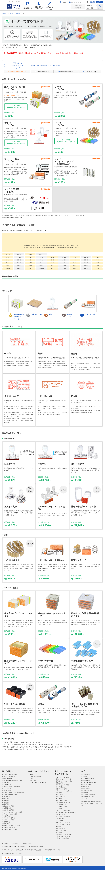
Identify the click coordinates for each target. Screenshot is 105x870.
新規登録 (92, 2)
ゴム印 (31, 778)
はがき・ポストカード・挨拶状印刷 (13, 792)
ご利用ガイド (64, 2)
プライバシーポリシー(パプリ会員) (13, 850)
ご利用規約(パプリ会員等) (34, 850)
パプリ (84, 771)
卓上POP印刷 (7, 790)
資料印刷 (6, 782)
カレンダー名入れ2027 (62, 777)
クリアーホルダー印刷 (62, 785)
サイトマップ (86, 798)
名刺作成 (6, 798)
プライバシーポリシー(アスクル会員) (13, 846)
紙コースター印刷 (61, 830)
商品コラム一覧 (86, 784)
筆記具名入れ (60, 783)
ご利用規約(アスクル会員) (35, 846)
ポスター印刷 (7, 784)
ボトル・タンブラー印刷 (63, 816)
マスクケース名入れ (61, 806)
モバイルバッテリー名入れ (63, 822)
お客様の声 (85, 792)
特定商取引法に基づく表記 (52, 850)
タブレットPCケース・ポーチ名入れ (66, 812)
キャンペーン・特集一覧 (89, 782)
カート (100, 7)
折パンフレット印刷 (9, 776)
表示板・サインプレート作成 (64, 781)
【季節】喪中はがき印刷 (10, 830)
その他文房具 (60, 793)
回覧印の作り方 (57, 65)
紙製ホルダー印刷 (8, 806)
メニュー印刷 (7, 788)
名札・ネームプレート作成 (63, 779)
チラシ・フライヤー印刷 (10, 774)
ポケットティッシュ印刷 (10, 814)
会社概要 (6, 843)
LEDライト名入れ (61, 804)
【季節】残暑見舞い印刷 (10, 794)
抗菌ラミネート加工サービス (11, 826)
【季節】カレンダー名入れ (63, 836)
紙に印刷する (27, 5)
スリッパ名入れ (60, 797)
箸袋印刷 (58, 826)
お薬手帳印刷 (7, 808)
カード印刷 (6, 796)
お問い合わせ (73, 2)
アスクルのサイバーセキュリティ (12, 853)
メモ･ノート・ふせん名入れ (64, 791)
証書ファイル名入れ (61, 789)
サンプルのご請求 (87, 790)
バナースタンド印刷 (9, 818)
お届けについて (35, 65)
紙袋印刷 (6, 804)
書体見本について (46, 65)
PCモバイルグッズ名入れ (63, 824)
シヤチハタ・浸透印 (35, 776)
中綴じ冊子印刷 (7, 778)
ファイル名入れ (60, 787)
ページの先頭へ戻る (102, 763)
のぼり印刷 (6, 816)
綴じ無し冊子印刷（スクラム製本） (13, 780)
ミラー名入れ (60, 820)
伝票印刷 (6, 802)
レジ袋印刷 (59, 832)
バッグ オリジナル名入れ (63, 810)
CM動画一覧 (85, 786)
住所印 (31, 774)
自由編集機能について (88, 796)
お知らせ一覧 (86, 780)
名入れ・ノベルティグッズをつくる (49, 5)
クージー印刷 (60, 818)
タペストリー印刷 (8, 820)
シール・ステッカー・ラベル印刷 (12, 812)
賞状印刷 (6, 824)
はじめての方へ (86, 774)
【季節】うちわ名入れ (62, 838)
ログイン (99, 2)
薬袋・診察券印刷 (8, 810)
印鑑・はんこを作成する (38, 5)
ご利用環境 (15, 843)
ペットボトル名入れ (61, 800)
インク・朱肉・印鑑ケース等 (38, 782)
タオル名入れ (60, 795)
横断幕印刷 (6, 822)
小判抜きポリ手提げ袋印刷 (63, 834)
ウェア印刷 (59, 799)
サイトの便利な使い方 (88, 794)
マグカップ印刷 (60, 814)
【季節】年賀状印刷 (9, 828)
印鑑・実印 (33, 780)
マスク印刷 (59, 808)
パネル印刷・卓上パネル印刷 (11, 786)
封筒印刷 (6, 800)
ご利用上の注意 (26, 843)
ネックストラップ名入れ (63, 802)
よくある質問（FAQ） (88, 778)
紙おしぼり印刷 (60, 828)
